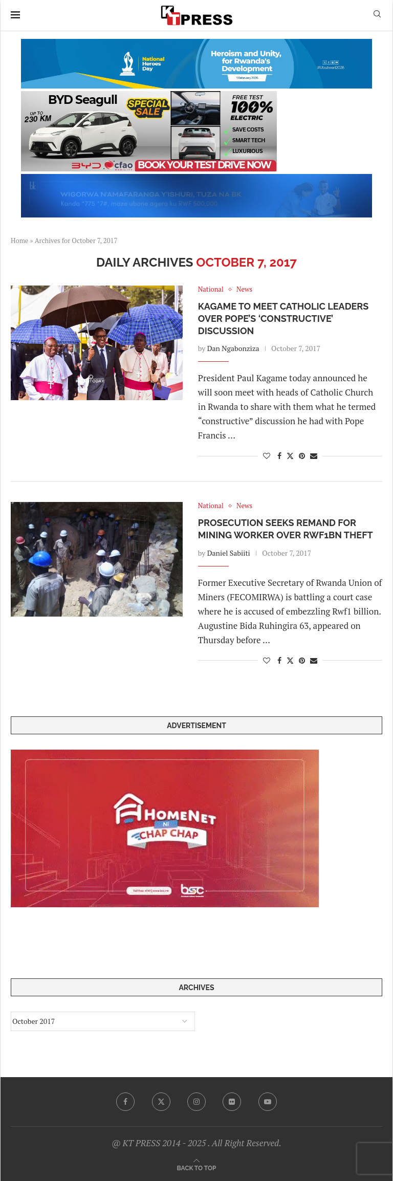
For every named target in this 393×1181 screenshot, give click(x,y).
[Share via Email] (313, 456)
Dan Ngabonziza (233, 348)
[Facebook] (125, 1101)
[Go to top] (196, 1167)
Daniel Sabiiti (228, 553)
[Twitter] (161, 1101)
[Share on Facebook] (279, 456)
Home (19, 240)
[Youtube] (267, 1101)
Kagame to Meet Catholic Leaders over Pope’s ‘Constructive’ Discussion (283, 319)
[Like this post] (266, 456)
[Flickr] (232, 1101)
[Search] (377, 15)
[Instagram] (196, 1101)
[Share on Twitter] (290, 456)
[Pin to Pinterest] (302, 456)
